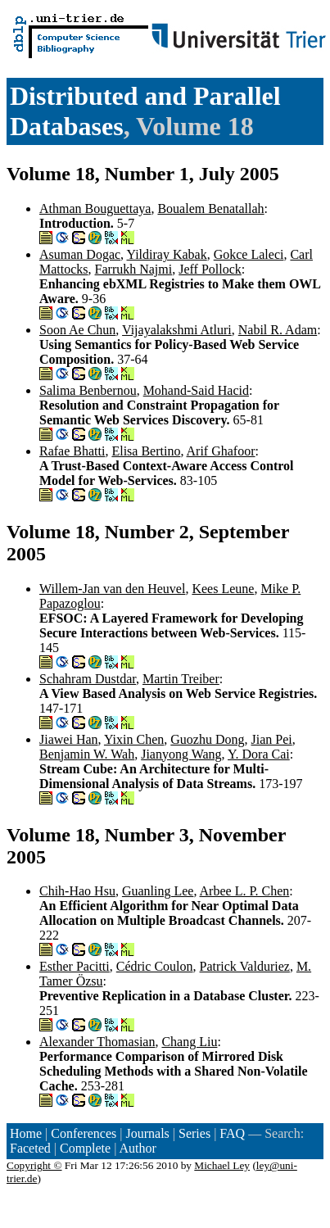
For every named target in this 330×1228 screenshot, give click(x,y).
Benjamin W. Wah (86, 754)
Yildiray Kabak (167, 254)
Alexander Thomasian (97, 1042)
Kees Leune (223, 589)
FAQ (232, 1133)
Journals (147, 1133)
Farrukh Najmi (134, 269)
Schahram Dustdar (87, 679)
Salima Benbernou (88, 390)
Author (138, 1148)
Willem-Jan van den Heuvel (112, 589)
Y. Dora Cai (259, 754)
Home (26, 1133)
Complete (85, 1148)
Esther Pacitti (74, 966)
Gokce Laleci (249, 254)
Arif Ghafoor (221, 451)
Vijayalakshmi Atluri (177, 330)
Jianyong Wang (181, 754)
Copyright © (34, 1165)
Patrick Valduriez (245, 966)
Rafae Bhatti (72, 451)
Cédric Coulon (154, 966)
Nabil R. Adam (277, 330)
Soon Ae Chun (77, 330)
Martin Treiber (180, 679)
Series (194, 1133)
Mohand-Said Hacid (196, 390)
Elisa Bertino (145, 451)
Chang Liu (189, 1042)
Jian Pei (271, 739)
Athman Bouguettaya (95, 208)
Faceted (30, 1148)
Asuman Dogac (79, 254)
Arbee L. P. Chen (245, 891)
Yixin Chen (134, 739)
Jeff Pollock (210, 269)
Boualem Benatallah (210, 208)
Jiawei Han (68, 739)
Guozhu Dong (207, 739)
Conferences (83, 1133)
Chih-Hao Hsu (77, 891)
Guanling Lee (158, 891)
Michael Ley (222, 1165)
